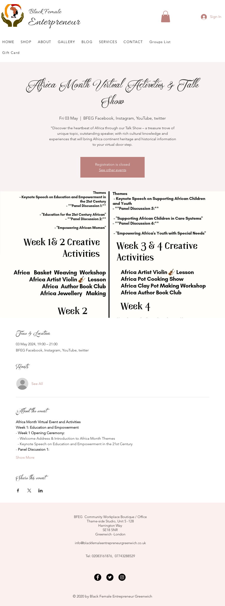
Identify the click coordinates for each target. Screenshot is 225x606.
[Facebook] (97, 577)
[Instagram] (122, 577)
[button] (165, 16)
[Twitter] (109, 577)
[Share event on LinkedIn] (40, 490)
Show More (25, 457)
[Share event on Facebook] (18, 490)
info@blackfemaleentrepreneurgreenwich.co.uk (110, 543)
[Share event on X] (29, 490)
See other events (112, 170)
